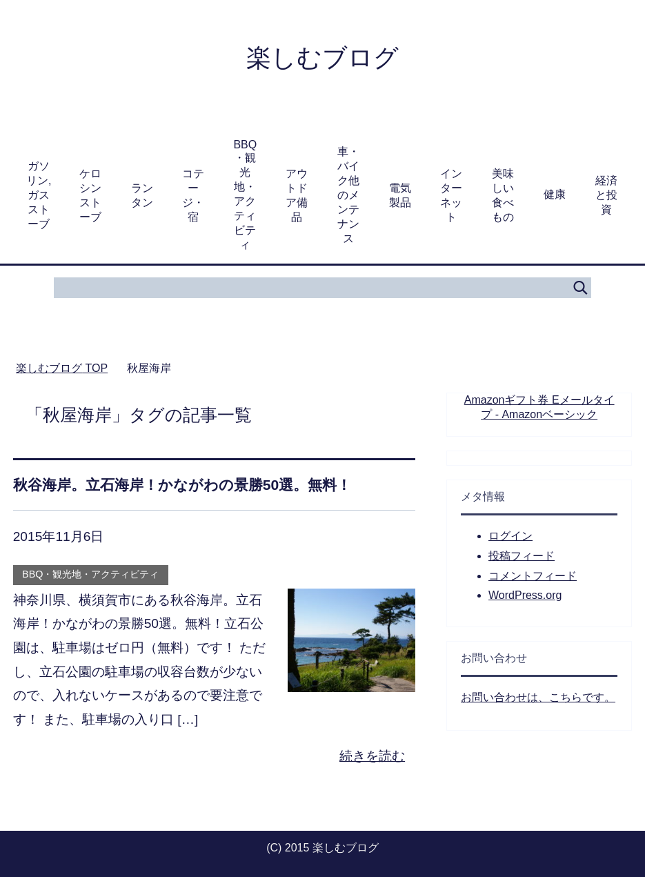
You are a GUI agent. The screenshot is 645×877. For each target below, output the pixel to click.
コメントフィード (532, 576)
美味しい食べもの (503, 195)
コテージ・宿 (193, 195)
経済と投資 (606, 195)
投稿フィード (521, 556)
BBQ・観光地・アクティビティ (245, 194)
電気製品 (400, 195)
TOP (62, 368)
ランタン (142, 195)
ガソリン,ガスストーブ (38, 195)
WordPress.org (525, 595)
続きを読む (372, 756)
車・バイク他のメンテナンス (348, 195)
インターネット (451, 195)
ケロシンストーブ (90, 195)
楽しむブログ (322, 57)
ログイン (510, 536)
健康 (555, 194)
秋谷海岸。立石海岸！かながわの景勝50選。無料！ (182, 485)
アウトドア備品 (297, 195)
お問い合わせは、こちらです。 (538, 697)
